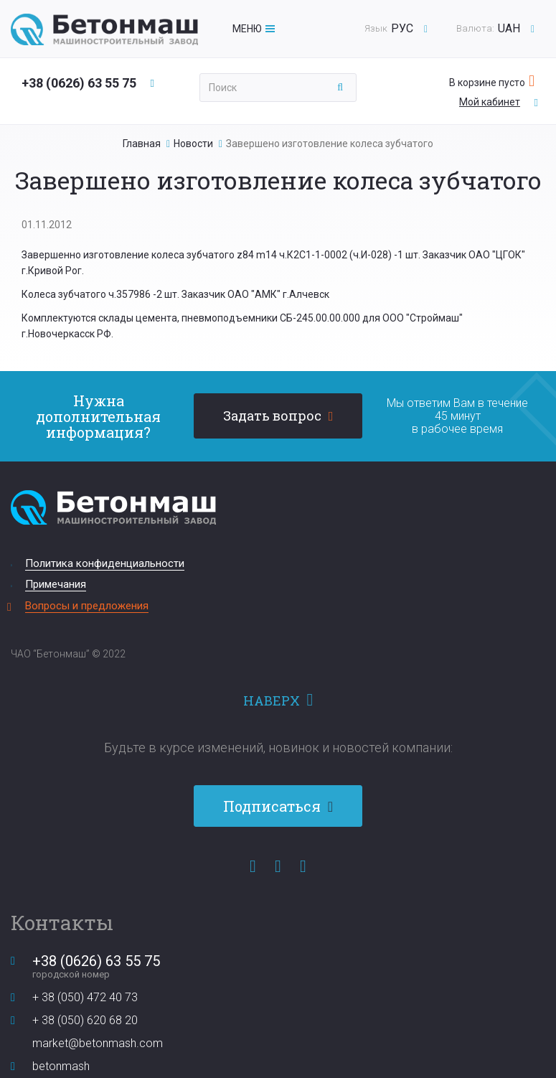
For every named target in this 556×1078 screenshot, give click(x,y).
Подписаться (273, 806)
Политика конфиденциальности (104, 563)
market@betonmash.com (97, 1043)
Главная (142, 143)
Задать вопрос (272, 415)
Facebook (253, 866)
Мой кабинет (489, 102)
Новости (193, 143)
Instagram (303, 866)
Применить (340, 87)
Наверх (271, 700)
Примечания (55, 584)
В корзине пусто (487, 82)
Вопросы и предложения (87, 605)
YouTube (278, 866)
